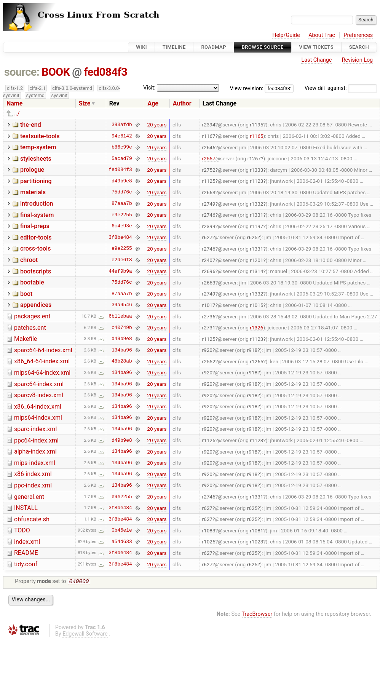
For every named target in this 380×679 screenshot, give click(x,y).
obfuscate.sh (31, 519)
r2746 (208, 215)
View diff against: (341, 88)
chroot (29, 260)
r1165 (256, 136)
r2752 (208, 170)
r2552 (208, 361)
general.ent (29, 496)
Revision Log (357, 60)
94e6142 (122, 136)
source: (22, 72)
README (26, 552)
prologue (32, 169)
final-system (37, 215)
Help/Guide (286, 35)
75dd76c (122, 192)
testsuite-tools (40, 136)
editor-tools (36, 237)
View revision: (246, 88)
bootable (32, 282)
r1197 (256, 226)
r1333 (256, 170)
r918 (252, 350)
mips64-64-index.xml (42, 372)
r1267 (254, 158)
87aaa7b (122, 203)
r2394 (208, 124)
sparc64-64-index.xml (43, 350)
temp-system (38, 147)
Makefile (25, 338)
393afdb (122, 124)
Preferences (358, 35)
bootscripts (35, 271)
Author (182, 103)
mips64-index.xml (38, 417)
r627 (207, 237)
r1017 (208, 305)
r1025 (208, 541)
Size (85, 103)
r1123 (256, 181)
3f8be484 (120, 237)
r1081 (256, 530)
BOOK (56, 72)
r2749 (208, 204)
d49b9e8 (122, 180)
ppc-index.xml (33, 485)
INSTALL (26, 507)
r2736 (208, 316)
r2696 (208, 271)
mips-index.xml (34, 463)
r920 (207, 350)
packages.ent (32, 316)
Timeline (174, 47)
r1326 (256, 327)
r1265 (256, 361)
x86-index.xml (33, 474)
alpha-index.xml (35, 451)
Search (359, 47)
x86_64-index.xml (37, 406)
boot (26, 293)
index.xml (27, 541)
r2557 (208, 158)
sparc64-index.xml (39, 384)
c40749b (122, 327)
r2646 (208, 147)
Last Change (316, 60)
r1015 (256, 305)
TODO (22, 530)
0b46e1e (122, 530)
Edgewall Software (85, 634)
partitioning (36, 181)
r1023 (256, 541)
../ (17, 113)
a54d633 (122, 541)
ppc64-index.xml (36, 440)
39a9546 (122, 305)
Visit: (149, 88)
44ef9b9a (120, 271)
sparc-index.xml (35, 429)
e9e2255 (122, 214)
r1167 (208, 136)
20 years (156, 124)
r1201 (256, 260)
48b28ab (122, 361)
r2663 (208, 192)
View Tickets (316, 47)
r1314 (256, 271)
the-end (30, 124)
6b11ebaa (120, 316)
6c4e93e (122, 226)
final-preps (34, 226)
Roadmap (213, 47)
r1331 (256, 215)
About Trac (321, 35)
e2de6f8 (122, 260)
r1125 (208, 181)
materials (33, 192)
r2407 (208, 260)
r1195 (256, 124)
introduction (36, 203)
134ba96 (122, 350)
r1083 (208, 530)
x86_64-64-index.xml (42, 361)
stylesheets (35, 158)
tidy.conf (25, 564)
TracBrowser (257, 615)
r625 (252, 237)
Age (152, 103)
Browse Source (263, 47)
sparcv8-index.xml (38, 395)
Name (14, 103)
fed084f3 (105, 72)
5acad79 (122, 158)
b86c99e (122, 147)
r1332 (256, 204)
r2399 (208, 226)
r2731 (208, 327)
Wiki (141, 47)
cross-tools (35, 248)
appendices (35, 304)
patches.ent (30, 327)
